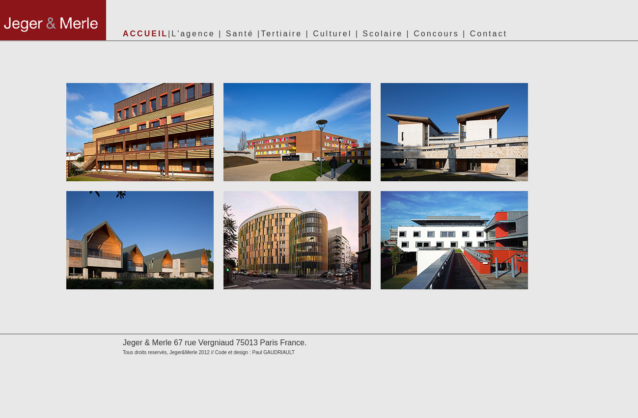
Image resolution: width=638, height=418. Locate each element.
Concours (436, 33)
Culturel (332, 33)
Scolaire (382, 33)
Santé (240, 33)
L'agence (193, 33)
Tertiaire (281, 33)
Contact (488, 33)
